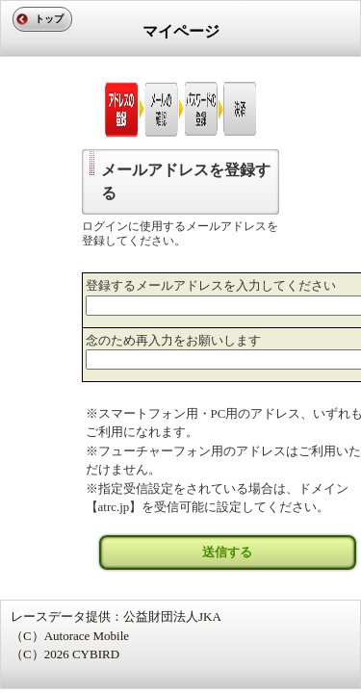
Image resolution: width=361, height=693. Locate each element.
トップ (49, 18)
